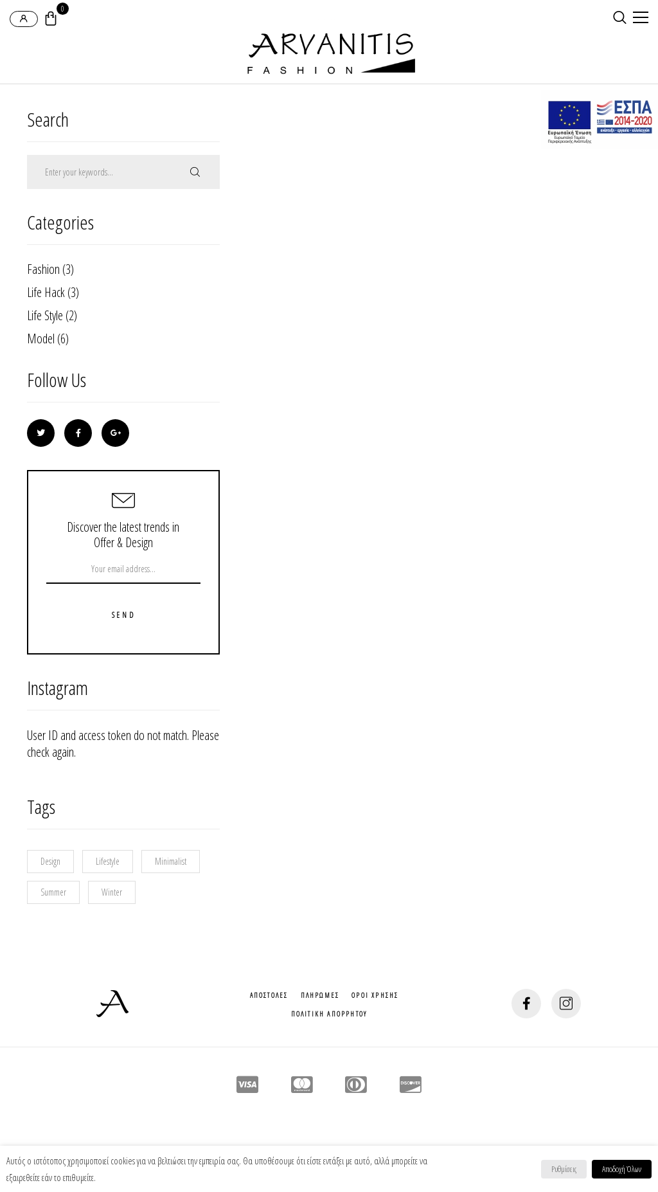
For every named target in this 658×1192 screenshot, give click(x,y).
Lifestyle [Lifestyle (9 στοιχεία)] (108, 861)
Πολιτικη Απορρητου (329, 1013)
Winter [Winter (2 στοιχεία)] (112, 892)
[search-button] (620, 17)
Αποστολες (269, 995)
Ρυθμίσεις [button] (563, 1169)
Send (123, 615)
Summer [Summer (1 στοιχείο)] (53, 892)
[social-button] (526, 1003)
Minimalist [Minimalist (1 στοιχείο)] (170, 861)
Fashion (43, 269)
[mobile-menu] (638, 18)
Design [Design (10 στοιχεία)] (50, 861)
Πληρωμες (320, 995)
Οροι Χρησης (374, 995)
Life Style (45, 315)
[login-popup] (24, 19)
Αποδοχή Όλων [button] (621, 1169)
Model (41, 338)
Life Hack (46, 292)
